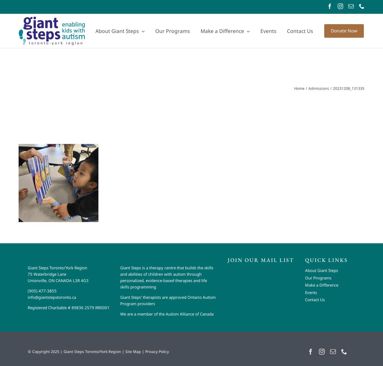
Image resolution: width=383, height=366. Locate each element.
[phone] (361, 6)
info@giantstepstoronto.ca (52, 297)
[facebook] (329, 6)
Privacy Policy (157, 351)
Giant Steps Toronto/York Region (92, 351)
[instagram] (340, 6)
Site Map (133, 351)
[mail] (351, 6)
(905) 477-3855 (42, 290)
